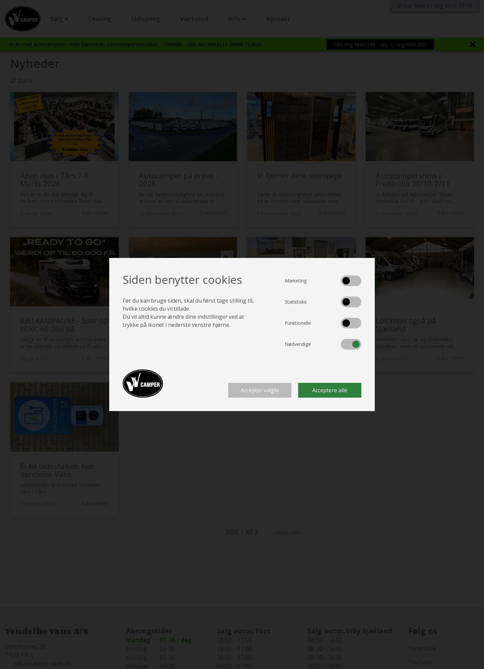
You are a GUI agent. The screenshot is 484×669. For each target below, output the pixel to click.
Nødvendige (298, 344)
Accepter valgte (260, 390)
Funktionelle (298, 323)
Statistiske (296, 302)
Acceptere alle (329, 390)
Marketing (296, 280)
